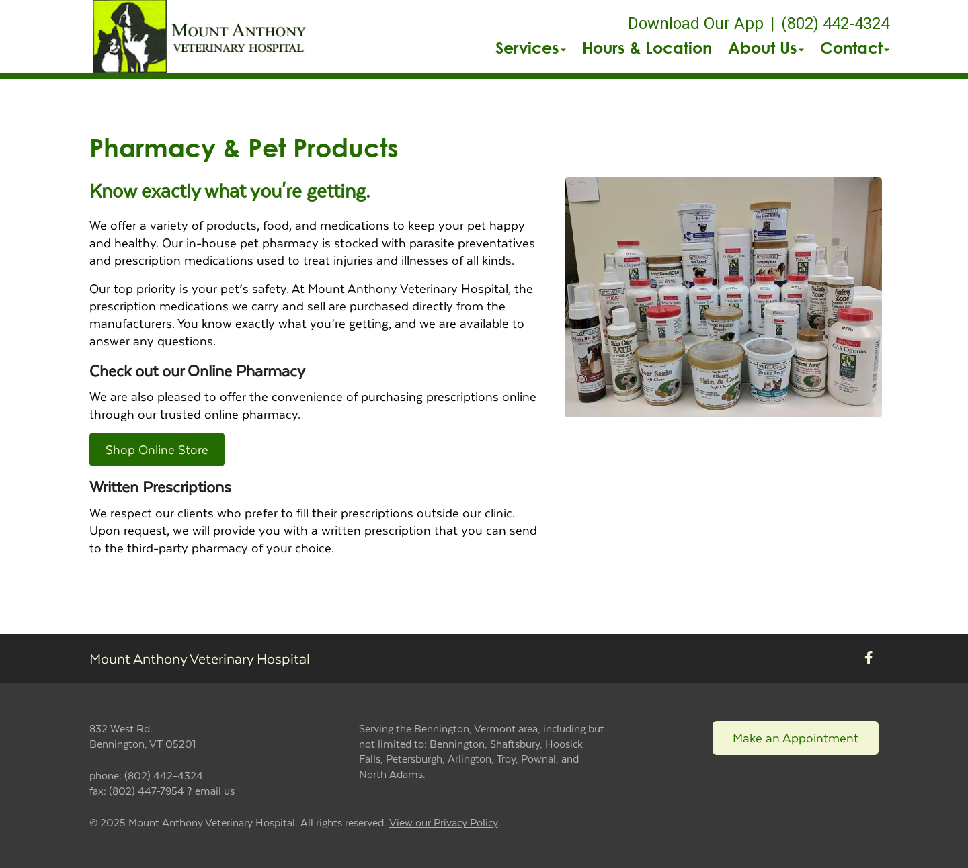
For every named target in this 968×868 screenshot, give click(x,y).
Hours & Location (647, 47)
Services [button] (530, 47)
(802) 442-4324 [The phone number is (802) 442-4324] (835, 23)
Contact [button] (854, 47)
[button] (201, 36)
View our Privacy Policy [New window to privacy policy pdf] (443, 822)
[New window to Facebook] (868, 658)
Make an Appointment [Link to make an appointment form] (795, 737)
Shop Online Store (157, 449)
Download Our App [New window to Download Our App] (696, 23)
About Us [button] (766, 47)
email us (215, 790)
